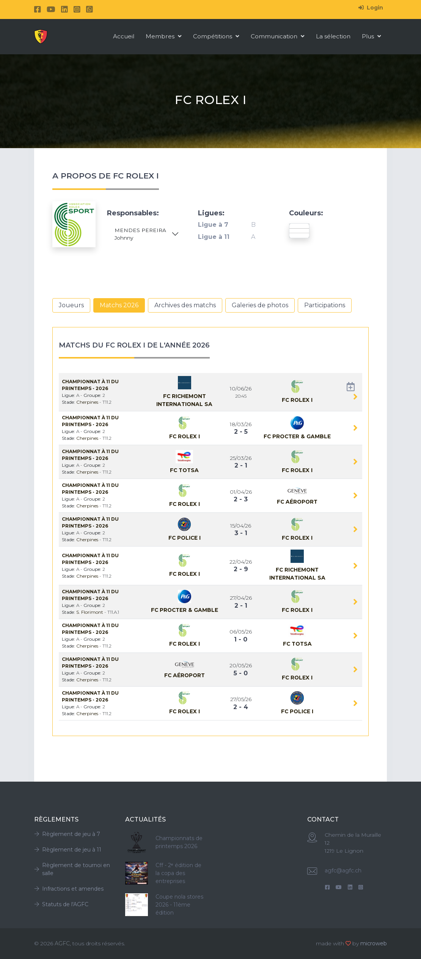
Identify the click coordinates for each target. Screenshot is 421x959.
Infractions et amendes (69, 888)
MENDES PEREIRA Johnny (140, 234)
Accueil (123, 36)
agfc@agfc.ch (343, 870)
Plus (371, 36)
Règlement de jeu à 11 (67, 849)
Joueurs (71, 305)
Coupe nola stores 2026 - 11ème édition (179, 904)
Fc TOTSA (184, 470)
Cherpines (87, 402)
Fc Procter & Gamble (297, 436)
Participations (324, 305)
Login (370, 7)
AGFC (62, 943)
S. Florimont (90, 612)
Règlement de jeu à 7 (67, 834)
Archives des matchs (185, 305)
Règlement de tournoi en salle (72, 869)
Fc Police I (184, 538)
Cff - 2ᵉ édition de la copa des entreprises (178, 873)
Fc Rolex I (297, 400)
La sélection (333, 36)
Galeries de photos (260, 305)
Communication (278, 36)
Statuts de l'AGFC (61, 904)
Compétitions (216, 36)
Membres (164, 36)
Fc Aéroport (297, 502)
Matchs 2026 (119, 305)
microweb (373, 943)
